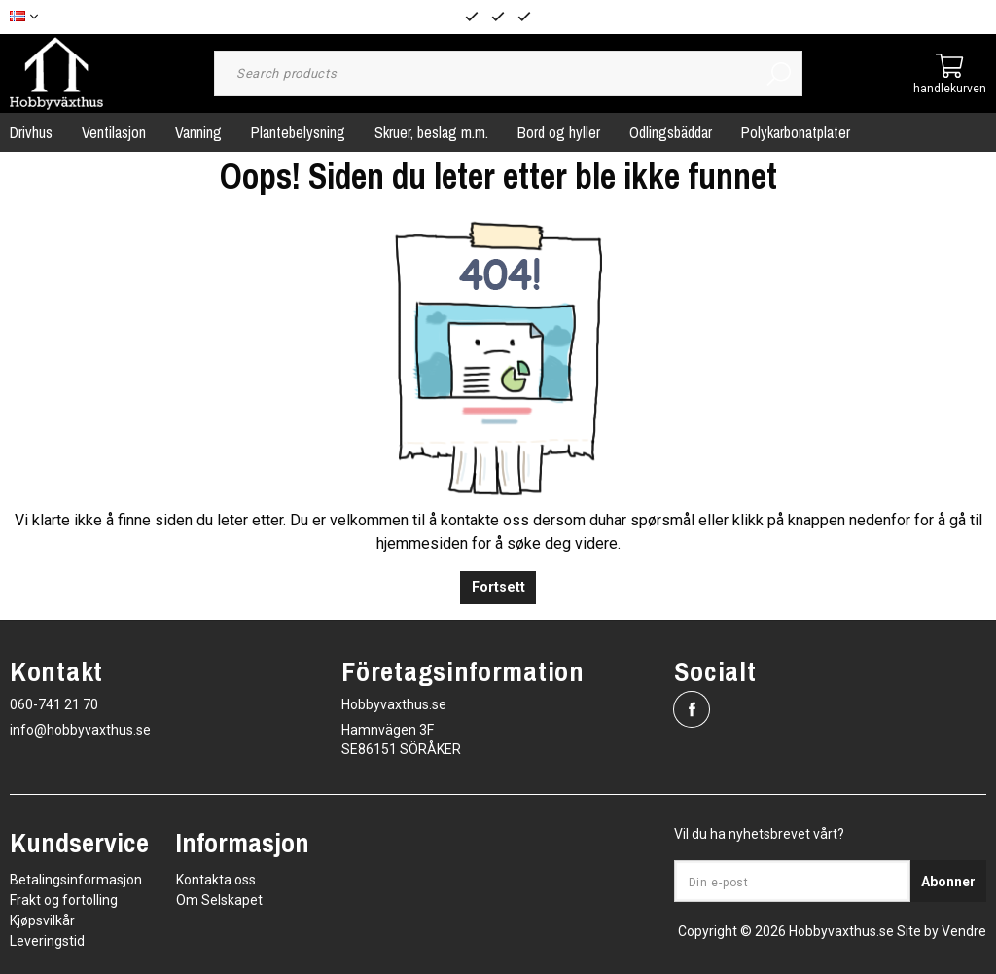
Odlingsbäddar (670, 132)
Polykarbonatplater (795, 132)
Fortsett (498, 587)
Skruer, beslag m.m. (431, 132)
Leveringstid (47, 941)
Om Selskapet (219, 900)
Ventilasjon (114, 132)
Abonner (948, 881)
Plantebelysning (298, 132)
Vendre (964, 931)
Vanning (198, 132)
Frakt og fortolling (64, 900)
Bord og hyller (558, 132)
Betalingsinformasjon (76, 879)
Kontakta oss (216, 879)
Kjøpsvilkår (42, 920)
